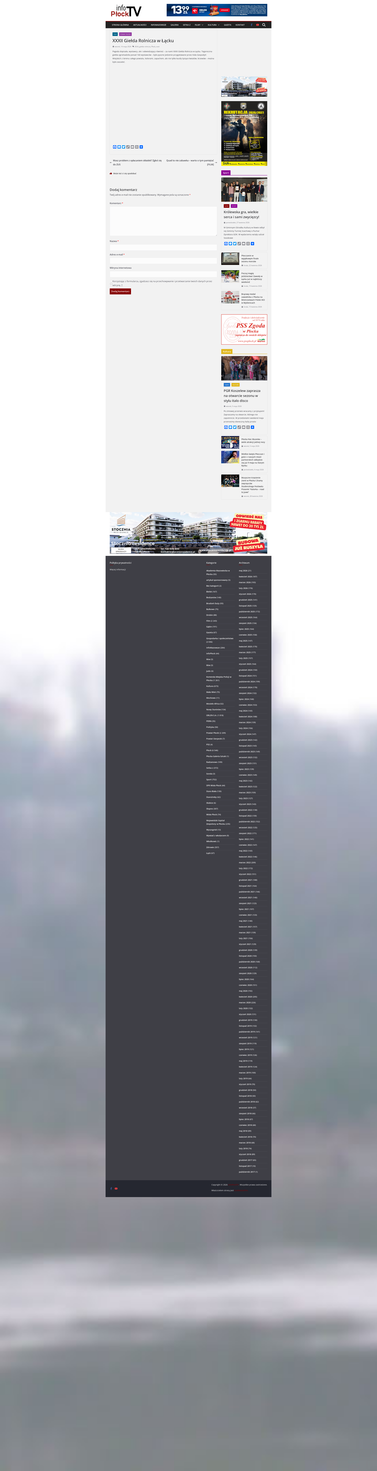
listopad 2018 (245, 1096)
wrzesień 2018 (245, 1107)
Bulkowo (210, 609)
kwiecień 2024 (245, 716)
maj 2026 (243, 570)
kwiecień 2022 (245, 856)
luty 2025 (243, 658)
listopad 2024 (245, 675)
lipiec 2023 (244, 769)
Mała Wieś (211, 692)
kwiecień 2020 (245, 996)
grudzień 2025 (245, 599)
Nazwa (114, 241)
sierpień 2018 (245, 1113)
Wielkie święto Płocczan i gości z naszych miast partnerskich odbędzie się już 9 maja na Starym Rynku (253, 460)
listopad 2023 (245, 745)
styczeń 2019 (245, 1084)
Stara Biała (211, 791)
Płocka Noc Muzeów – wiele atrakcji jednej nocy (253, 440)
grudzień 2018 (245, 1090)
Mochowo (211, 698)
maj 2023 (243, 780)
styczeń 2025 (245, 664)
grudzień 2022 (245, 810)
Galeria (175, 25)
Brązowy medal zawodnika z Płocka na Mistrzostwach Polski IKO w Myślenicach (253, 298)
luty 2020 (243, 1008)
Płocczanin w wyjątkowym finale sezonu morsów (250, 258)
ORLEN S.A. (211, 715)
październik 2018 (247, 1101)
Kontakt (240, 25)
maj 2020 (243, 991)
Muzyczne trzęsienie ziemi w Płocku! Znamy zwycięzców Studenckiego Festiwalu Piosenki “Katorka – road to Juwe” (252, 484)
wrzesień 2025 (245, 617)
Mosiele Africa (213, 703)
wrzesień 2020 (245, 967)
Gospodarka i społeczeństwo (219, 638)
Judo (208, 671)
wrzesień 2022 (245, 827)
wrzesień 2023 (245, 757)
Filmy (197, 25)
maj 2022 (243, 850)
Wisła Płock (211, 814)
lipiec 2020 (244, 979)
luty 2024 (243, 728)
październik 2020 (247, 961)
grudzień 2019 (245, 1020)
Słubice (209, 803)
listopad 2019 (245, 1026)
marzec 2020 (245, 1002)
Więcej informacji (118, 569)
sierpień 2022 (245, 833)
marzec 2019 (245, 1072)
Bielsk (209, 591)
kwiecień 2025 (245, 646)
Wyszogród (211, 829)
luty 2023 (243, 798)
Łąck (208, 853)
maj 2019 (243, 1061)
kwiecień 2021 (245, 926)
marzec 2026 (245, 582)
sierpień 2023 (245, 763)
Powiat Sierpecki (214, 738)
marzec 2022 (245, 862)
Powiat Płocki (125, 34)
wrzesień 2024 (245, 687)
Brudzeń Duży (212, 603)
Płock (153, 46)
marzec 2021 (245, 932)
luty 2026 (243, 588)
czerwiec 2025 (245, 634)
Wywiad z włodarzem (216, 835)
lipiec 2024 (244, 699)
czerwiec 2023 (245, 775)
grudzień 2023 (245, 740)
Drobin (209, 615)
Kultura (212, 25)
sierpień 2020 (245, 973)
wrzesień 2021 (245, 897)
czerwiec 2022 (245, 845)
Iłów (226, 206)
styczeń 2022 (245, 874)
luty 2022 (243, 868)
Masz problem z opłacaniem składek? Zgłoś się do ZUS (136, 162)
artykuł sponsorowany (217, 580)
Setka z (186, 25)
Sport (234, 206)
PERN (208, 721)
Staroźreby (211, 797)
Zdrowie (210, 847)
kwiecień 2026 (245, 576)
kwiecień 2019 (245, 1066)
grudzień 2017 (245, 1160)
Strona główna (120, 25)
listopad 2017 (245, 1166)
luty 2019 (243, 1078)
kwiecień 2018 (245, 1137)
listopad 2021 (245, 886)
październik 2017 (247, 1172)
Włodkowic (211, 841)
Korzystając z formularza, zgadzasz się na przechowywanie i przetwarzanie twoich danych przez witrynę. (162, 283)
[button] (201, 25)
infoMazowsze (158, 25)
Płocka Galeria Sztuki (216, 756)
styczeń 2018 (245, 1154)
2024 (136, 46)
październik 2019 (247, 1031)
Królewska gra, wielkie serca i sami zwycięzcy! (241, 214)
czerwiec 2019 (245, 1055)
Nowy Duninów (213, 709)
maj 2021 (243, 921)
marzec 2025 (245, 652)
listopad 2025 (245, 605)
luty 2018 (243, 1148)
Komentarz (116, 203)
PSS (208, 744)
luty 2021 (243, 938)
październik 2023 (247, 751)
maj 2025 (243, 640)
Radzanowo (211, 762)
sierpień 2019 (245, 1043)
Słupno (209, 808)
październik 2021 (247, 891)
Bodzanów (211, 597)
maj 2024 (243, 710)
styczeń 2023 (245, 804)
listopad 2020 (245, 956)
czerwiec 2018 (245, 1125)
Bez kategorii (212, 585)
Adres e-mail (117, 254)
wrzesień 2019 (245, 1037)
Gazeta (227, 25)
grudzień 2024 (245, 670)
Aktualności (139, 25)
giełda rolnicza (144, 46)
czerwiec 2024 (245, 705)
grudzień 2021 (245, 880)
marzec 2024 (245, 722)
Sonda (209, 773)
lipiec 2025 (244, 629)
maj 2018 (243, 1131)
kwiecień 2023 (245, 786)
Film (115, 34)
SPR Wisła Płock (213, 785)
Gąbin (227, 385)
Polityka (210, 727)
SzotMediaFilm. (241, 1190)
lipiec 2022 (244, 839)
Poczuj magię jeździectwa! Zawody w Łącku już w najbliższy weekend (251, 277)
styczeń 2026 (245, 594)
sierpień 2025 (245, 623)
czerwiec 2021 (245, 915)
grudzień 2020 (245, 950)
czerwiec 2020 (245, 985)
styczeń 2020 (245, 1014)
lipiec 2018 (244, 1119)
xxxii (157, 46)
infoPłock (210, 653)
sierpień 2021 (245, 903)
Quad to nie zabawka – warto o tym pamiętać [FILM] (191, 162)
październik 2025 (247, 611)
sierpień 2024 (245, 693)
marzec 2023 (245, 792)
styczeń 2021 (245, 944)
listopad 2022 (245, 815)
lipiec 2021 (244, 909)
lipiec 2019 (244, 1049)
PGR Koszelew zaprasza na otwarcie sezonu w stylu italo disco (242, 395)
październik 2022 (247, 821)
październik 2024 (247, 681)
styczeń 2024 (245, 734)
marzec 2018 (245, 1142)
